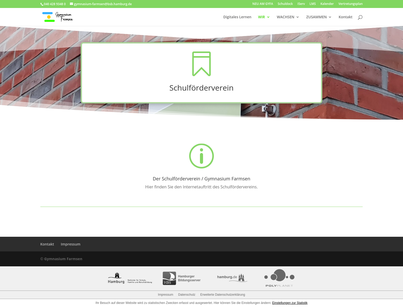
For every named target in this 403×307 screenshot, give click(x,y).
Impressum (70, 244)
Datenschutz (186, 294)
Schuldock (285, 4)
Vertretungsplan (350, 4)
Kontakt (346, 17)
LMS (312, 4)
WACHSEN (285, 17)
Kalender (327, 4)
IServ (301, 4)
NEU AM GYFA (262, 4)
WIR (261, 17)
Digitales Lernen (237, 17)
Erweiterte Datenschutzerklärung (222, 294)
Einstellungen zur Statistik (289, 303)
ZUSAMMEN (316, 17)
